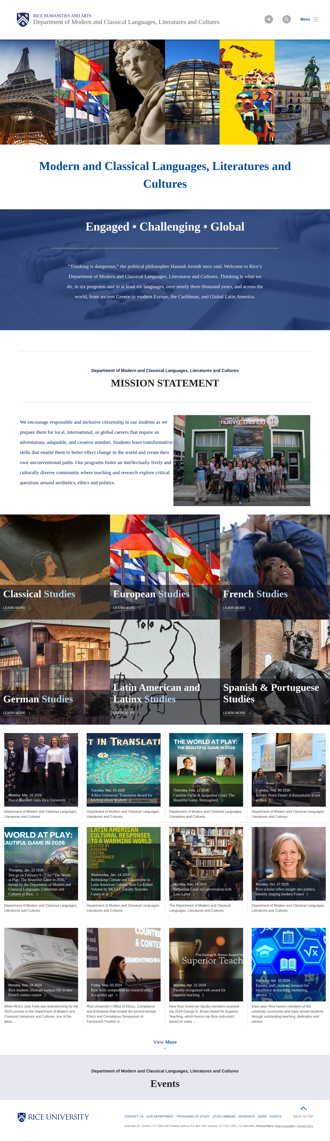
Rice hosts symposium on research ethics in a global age (122, 992)
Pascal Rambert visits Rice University (37, 800)
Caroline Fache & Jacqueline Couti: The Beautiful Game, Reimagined (203, 797)
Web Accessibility (285, 1126)
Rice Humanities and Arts (62, 16)
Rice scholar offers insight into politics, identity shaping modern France (286, 891)
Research (247, 1116)
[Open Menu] (306, 19)
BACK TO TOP (303, 1116)
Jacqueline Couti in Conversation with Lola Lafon (202, 891)
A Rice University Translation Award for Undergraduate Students (121, 797)
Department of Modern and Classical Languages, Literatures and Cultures (126, 21)
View (165, 1042)
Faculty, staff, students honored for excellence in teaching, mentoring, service (282, 990)
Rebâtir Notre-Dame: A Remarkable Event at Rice (288, 797)
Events (276, 1116)
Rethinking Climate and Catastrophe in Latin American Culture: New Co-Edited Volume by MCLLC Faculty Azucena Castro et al (122, 887)
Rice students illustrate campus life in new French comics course (40, 992)
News (262, 1116)
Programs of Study (193, 1116)
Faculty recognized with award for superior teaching (199, 992)
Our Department (160, 1116)
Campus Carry (305, 1126)
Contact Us (134, 1116)
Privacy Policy (264, 1126)
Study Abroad (224, 1116)
